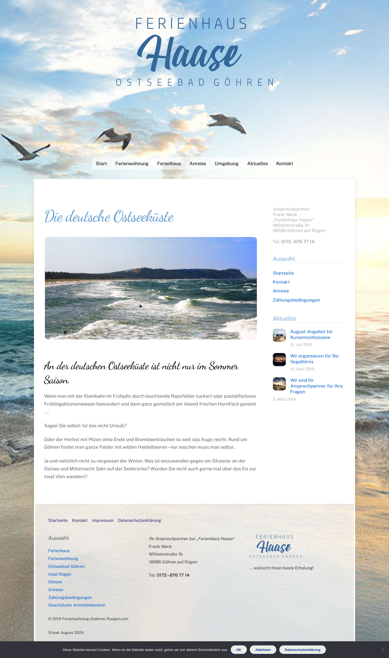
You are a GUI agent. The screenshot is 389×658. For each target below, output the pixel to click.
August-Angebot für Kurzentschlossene (311, 334)
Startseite (283, 273)
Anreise (198, 163)
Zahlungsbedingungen (296, 300)
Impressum (103, 520)
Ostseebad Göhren (66, 566)
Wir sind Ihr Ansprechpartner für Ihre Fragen (316, 386)
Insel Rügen (59, 574)
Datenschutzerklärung (139, 520)
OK (238, 650)
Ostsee (55, 581)
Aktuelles (257, 163)
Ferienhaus (169, 163)
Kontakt (284, 163)
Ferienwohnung (132, 163)
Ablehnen (263, 650)
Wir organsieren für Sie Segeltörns (314, 358)
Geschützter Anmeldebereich (76, 605)
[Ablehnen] (382, 649)
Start (101, 163)
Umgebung (227, 163)
